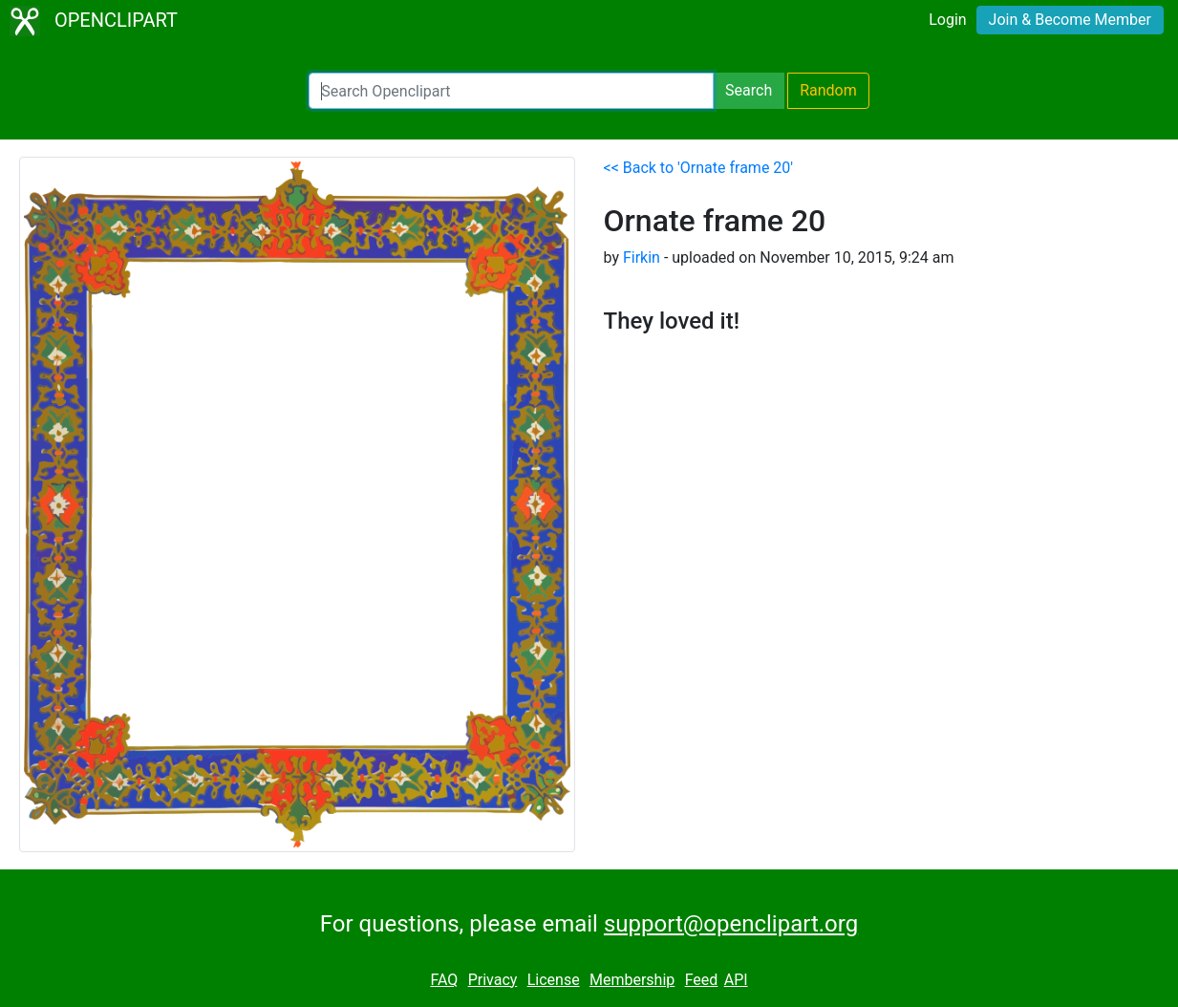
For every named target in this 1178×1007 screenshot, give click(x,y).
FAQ (444, 980)
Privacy (493, 980)
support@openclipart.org (731, 924)
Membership (632, 980)
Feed (701, 980)
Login (947, 20)
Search (748, 90)
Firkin (641, 257)
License (553, 980)
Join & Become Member (1070, 20)
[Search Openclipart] (511, 91)
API (736, 980)
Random (828, 90)
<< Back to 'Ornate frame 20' (699, 168)
